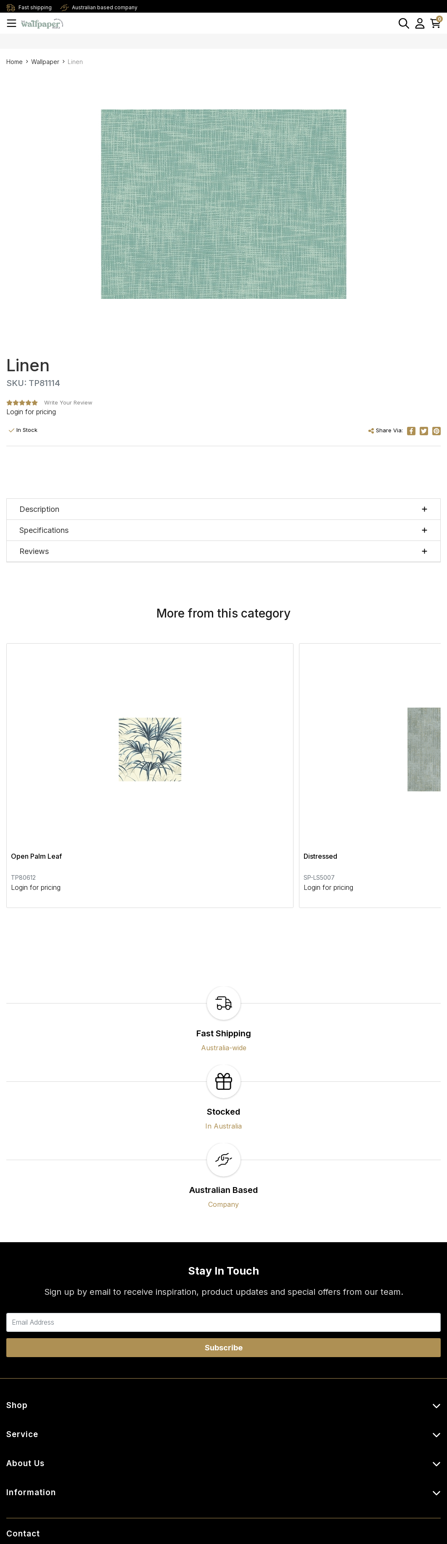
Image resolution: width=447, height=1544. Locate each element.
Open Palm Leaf (36, 753)
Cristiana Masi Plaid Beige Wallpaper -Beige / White (365, 758)
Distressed (174, 753)
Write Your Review (68, 402)
